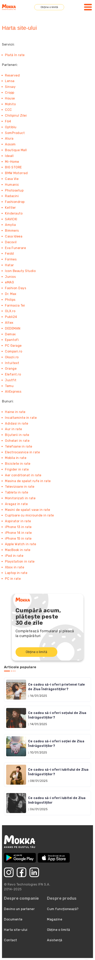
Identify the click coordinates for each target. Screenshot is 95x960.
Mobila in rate (15, 458)
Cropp (9, 92)
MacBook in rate (17, 550)
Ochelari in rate (17, 441)
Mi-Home (12, 162)
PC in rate (13, 579)
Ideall (9, 156)
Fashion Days (15, 288)
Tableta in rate (16, 492)
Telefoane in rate (18, 446)
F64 (8, 121)
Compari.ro (13, 351)
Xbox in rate (14, 567)
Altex (9, 323)
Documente (13, 919)
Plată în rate (15, 55)
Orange (11, 368)
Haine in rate (15, 412)
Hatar (9, 265)
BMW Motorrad (16, 173)
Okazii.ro (12, 357)
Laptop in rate (16, 573)
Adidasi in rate (16, 423)
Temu (9, 386)
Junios (10, 277)
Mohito (10, 104)
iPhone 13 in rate (18, 527)
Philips (10, 300)
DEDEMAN (13, 328)
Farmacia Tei (15, 305)
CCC (8, 110)
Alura (9, 138)
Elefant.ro (13, 374)
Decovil (11, 242)
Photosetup (14, 190)
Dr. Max (11, 294)
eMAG (9, 282)
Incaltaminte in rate (21, 418)
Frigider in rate (17, 469)
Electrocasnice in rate (22, 452)
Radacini (12, 196)
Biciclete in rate (17, 464)
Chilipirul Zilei (16, 115)
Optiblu (11, 127)
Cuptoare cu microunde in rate (29, 515)
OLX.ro (10, 311)
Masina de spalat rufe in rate (28, 481)
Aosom (10, 144)
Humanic (12, 185)
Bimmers (12, 230)
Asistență (54, 940)
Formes (11, 259)
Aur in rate (13, 429)
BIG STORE (13, 167)
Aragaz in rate (16, 504)
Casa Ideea (13, 236)
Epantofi (12, 340)
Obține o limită (49, 7)
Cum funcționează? (63, 909)
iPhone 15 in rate (18, 538)
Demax (10, 334)
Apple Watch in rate (20, 544)
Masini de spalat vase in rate (27, 510)
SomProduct (15, 133)
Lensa (10, 81)
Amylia (10, 225)
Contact (10, 940)
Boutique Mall (16, 150)
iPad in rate (14, 556)
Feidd (9, 253)
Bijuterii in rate (17, 435)
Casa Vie (12, 179)
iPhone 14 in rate (18, 533)
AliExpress (13, 391)
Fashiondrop (15, 202)
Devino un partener (19, 909)
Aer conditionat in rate (23, 475)
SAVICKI (11, 219)
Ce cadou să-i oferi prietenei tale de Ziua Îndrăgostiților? (56, 687)
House (10, 98)
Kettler (10, 207)
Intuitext (12, 363)
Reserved (12, 75)
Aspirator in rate (18, 521)
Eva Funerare (15, 248)
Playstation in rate (20, 561)
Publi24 (11, 317)
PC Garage (13, 345)
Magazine (54, 919)
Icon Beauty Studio (20, 271)
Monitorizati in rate (20, 498)
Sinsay (10, 87)
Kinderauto (14, 213)
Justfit (11, 380)
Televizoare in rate (19, 486)
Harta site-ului (15, 930)
